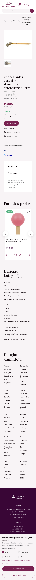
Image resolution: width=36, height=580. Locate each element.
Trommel (7, 478)
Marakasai (7, 305)
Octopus (23, 431)
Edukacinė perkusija (11, 286)
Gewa (6, 393)
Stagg (22, 447)
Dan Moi (23, 384)
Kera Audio (8, 424)
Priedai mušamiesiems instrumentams (17, 322)
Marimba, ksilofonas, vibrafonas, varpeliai (15, 335)
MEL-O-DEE (24, 421)
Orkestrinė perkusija (11, 327)
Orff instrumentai (10, 331)
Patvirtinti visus (18, 569)
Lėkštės (6, 312)
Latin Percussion (10, 428)
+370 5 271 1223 (12, 136)
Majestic (23, 414)
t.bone (6, 461)
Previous (5, 234)
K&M (5, 414)
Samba (22, 437)
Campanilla (24, 366)
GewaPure (7, 397)
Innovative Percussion (24, 408)
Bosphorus (7, 383)
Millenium (23, 424)
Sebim (22, 444)
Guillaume (23, 393)
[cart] (18, 4)
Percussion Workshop (8, 448)
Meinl (22, 418)
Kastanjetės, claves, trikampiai (15, 299)
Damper (22, 381)
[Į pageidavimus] (28, 211)
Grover (22, 390)
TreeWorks (8, 475)
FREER (6, 390)
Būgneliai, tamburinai (11, 296)
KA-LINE (7, 418)
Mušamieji (16, 21)
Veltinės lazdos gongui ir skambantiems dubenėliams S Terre (26, 21)
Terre (6, 464)
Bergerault (7, 369)
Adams (6, 366)
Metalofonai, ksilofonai (12, 289)
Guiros (6, 308)
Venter (22, 468)
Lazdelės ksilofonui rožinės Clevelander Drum (16, 240)
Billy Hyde (7, 373)
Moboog (23, 428)
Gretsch (7, 407)
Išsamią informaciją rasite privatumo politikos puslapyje (16, 562)
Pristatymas (12, 173)
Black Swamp (8, 376)
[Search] (32, 11)
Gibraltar (7, 400)
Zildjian (22, 478)
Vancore (23, 464)
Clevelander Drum (24, 377)
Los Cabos (7, 431)
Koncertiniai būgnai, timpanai (14, 339)
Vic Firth (23, 471)
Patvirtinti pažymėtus (18, 575)
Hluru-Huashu (25, 404)
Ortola (6, 437)
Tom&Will (7, 471)
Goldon (6, 404)
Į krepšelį (13, 123)
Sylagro (23, 454)
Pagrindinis (7, 21)
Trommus (23, 461)
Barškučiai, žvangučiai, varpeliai (15, 292)
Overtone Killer (9, 440)
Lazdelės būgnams (10, 315)
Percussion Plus (9, 444)
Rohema (7, 455)
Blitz (5, 379)
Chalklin (23, 369)
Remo (6, 452)
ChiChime (23, 373)
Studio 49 (23, 450)
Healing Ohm (24, 397)
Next (30, 234)
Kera (5, 421)
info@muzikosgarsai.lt (14, 132)
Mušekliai (7, 318)
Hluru (22, 400)
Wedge (22, 475)
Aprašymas (12, 166)
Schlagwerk (24, 440)
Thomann (7, 468)
